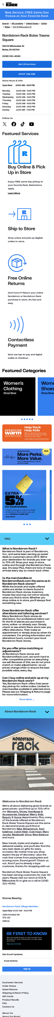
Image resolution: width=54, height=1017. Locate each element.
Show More (25, 700)
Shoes (23, 812)
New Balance (41, 835)
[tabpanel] (17, 396)
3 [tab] (27, 419)
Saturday (6, 107)
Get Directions (35, 64)
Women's (12, 812)
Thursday (6, 100)
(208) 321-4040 (11, 56)
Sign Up (27, 969)
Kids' (40, 814)
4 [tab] (29, 419)
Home (17, 817)
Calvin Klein (21, 832)
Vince (28, 835)
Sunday (6, 110)
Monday (6, 91)
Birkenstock (30, 829)
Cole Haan (35, 832)
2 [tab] (24, 419)
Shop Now (9, 393)
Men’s (33, 814)
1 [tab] (21, 419)
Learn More (14, 193)
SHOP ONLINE (27, 74)
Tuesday (6, 94)
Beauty (6, 817)
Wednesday (8, 97)
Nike (19, 829)
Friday (5, 104)
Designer (23, 814)
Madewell (18, 835)
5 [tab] (32, 419)
